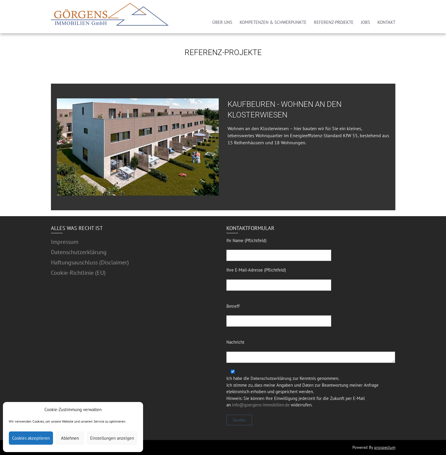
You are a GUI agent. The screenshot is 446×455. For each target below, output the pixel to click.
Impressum (64, 242)
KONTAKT (386, 22)
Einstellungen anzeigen (112, 438)
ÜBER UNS (222, 22)
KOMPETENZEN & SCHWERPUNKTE (273, 22)
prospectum (384, 447)
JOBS (365, 22)
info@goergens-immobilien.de (261, 405)
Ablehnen (70, 438)
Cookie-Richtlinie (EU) (78, 273)
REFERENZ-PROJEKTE (334, 22)
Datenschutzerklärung (79, 252)
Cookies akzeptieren (31, 438)
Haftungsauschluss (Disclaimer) (90, 262)
